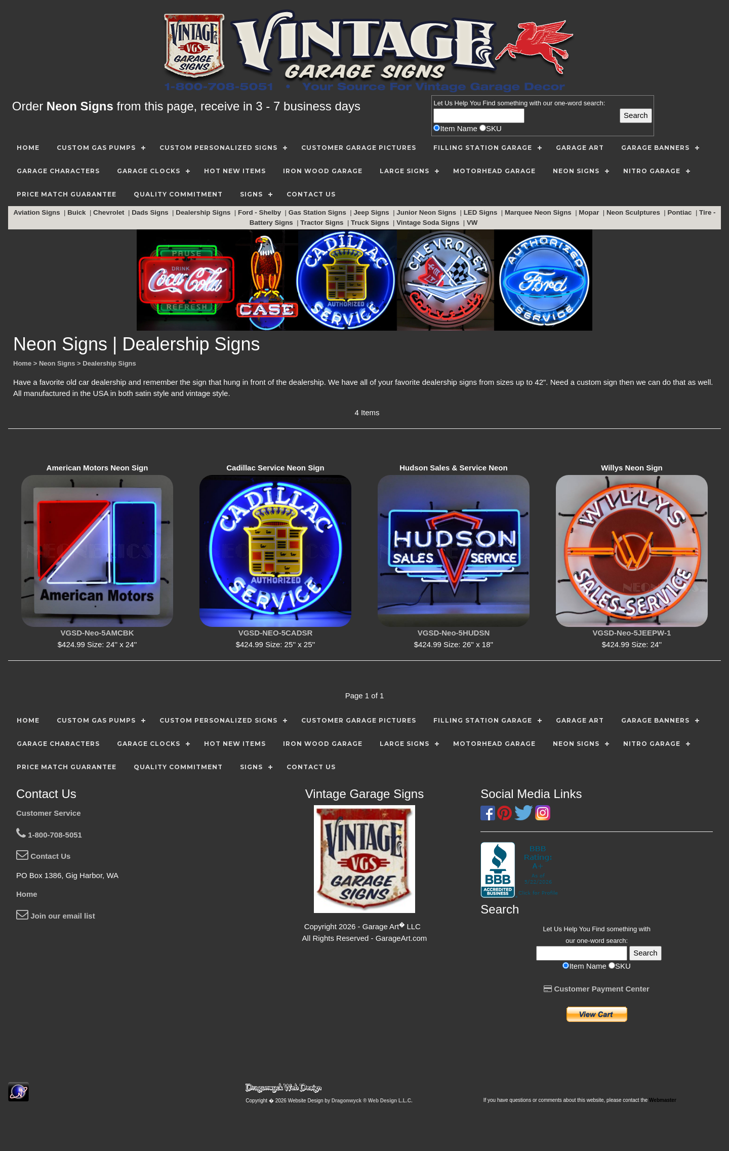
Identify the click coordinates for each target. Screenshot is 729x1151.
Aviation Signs (38, 212)
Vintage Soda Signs (428, 222)
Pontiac (680, 212)
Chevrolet (109, 212)
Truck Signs (371, 222)
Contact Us (43, 856)
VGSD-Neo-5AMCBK (97, 632)
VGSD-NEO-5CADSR (275, 632)
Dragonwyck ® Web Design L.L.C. (372, 1100)
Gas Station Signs (318, 212)
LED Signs (481, 212)
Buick (77, 212)
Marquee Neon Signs (539, 212)
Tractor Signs (322, 222)
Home (26, 894)
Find (488, 103)
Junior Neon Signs (427, 212)
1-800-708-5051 (49, 834)
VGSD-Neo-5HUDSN (454, 632)
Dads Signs (151, 212)
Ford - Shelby (260, 212)
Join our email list (55, 915)
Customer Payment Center (597, 988)
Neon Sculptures (634, 212)
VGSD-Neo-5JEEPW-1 (632, 632)
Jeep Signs (372, 212)
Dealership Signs (204, 212)
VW (473, 222)
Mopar (590, 212)
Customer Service (48, 813)
